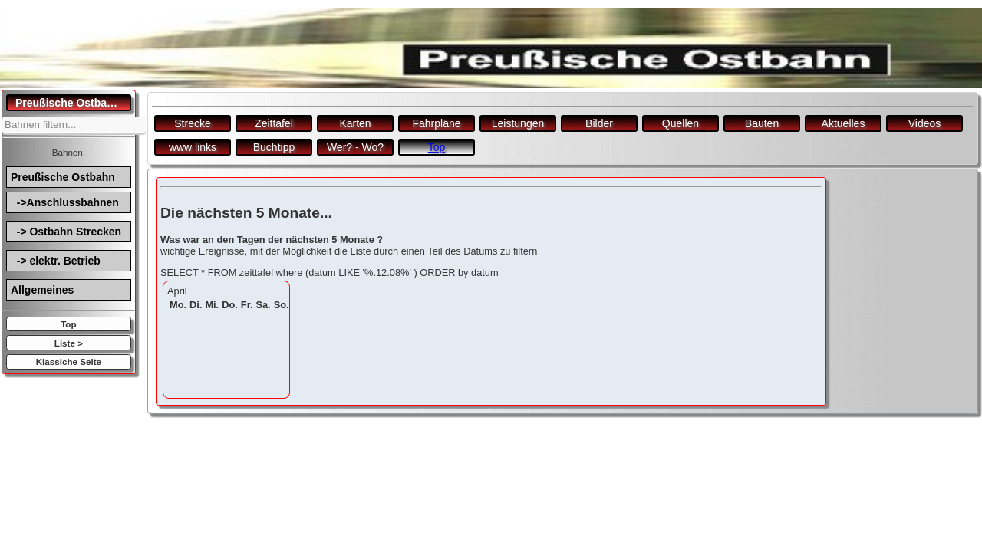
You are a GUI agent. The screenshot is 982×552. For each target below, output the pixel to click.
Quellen (680, 123)
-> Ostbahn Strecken (66, 231)
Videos (924, 123)
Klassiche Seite (68, 361)
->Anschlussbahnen (65, 202)
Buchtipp (274, 147)
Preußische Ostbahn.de (73, 103)
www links (192, 147)
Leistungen (518, 123)
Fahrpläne (436, 123)
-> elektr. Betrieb (56, 261)
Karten (355, 123)
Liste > (68, 343)
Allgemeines (42, 290)
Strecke (192, 123)
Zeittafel (274, 123)
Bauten (762, 123)
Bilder (599, 123)
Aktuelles (843, 123)
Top (68, 324)
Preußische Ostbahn (63, 177)
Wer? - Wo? (355, 147)
